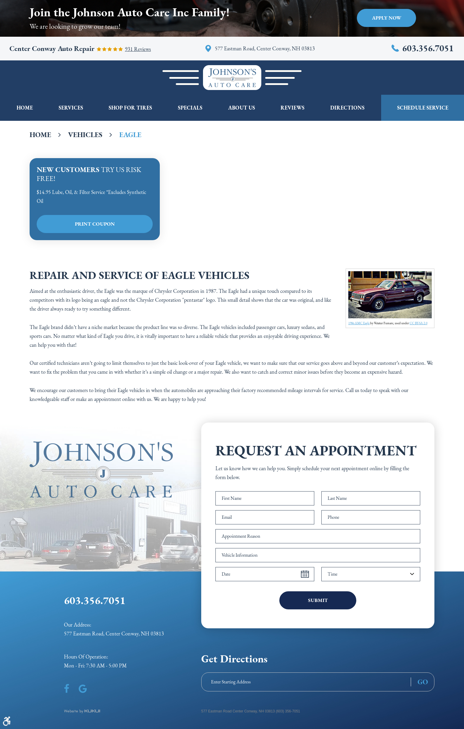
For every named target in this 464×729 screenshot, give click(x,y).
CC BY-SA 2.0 (418, 323)
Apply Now (386, 18)
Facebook (66, 688)
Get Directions (234, 658)
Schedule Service (422, 107)
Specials (190, 107)
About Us (241, 107)
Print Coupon (95, 224)
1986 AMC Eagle (359, 323)
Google (83, 688)
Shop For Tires (130, 107)
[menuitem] (24, 108)
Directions (347, 107)
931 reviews (138, 49)
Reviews (292, 107)
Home (25, 107)
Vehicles (85, 134)
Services (71, 107)
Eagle (130, 134)
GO (423, 681)
